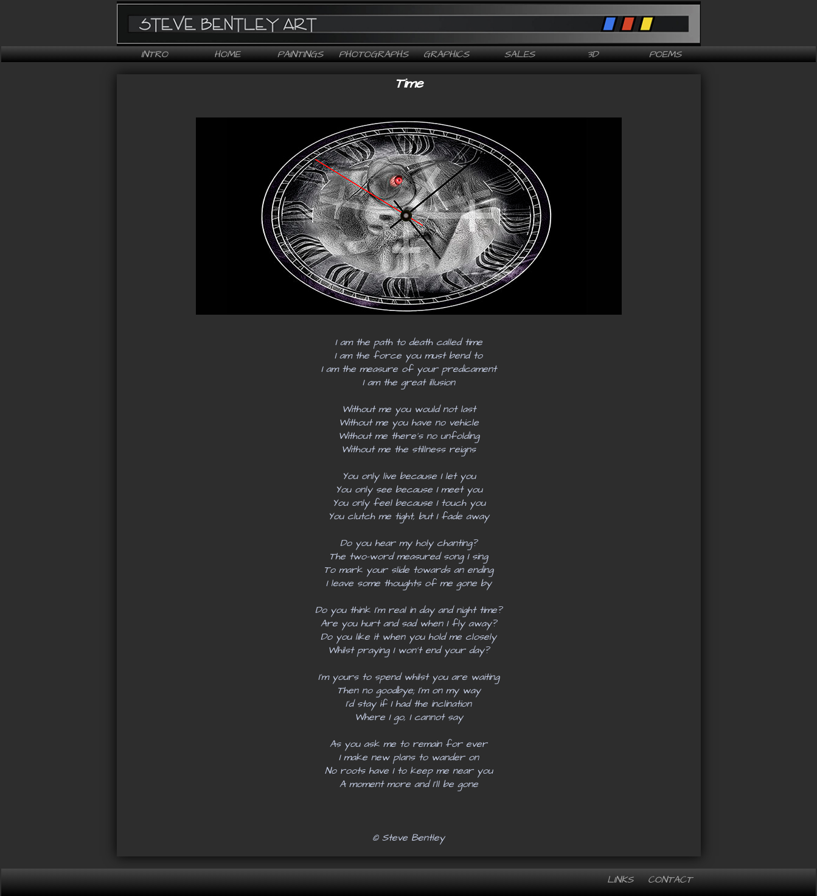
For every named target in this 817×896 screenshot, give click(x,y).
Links (620, 879)
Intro (154, 54)
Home (227, 54)
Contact (670, 879)
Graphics (446, 54)
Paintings (300, 54)
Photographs (373, 54)
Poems (665, 54)
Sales (519, 54)
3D (592, 54)
